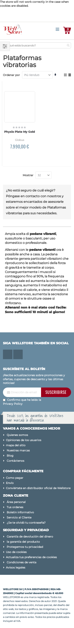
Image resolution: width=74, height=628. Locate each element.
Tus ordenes (15, 507)
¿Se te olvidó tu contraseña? (26, 522)
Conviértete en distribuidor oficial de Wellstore (38, 488)
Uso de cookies (16, 552)
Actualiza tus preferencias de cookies (31, 557)
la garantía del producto (23, 541)
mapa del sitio (15, 445)
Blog (10, 455)
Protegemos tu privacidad (25, 547)
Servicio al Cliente (19, 517)
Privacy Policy (12, 404)
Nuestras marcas (18, 450)
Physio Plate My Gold (19, 132)
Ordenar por (11, 75)
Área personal (16, 502)
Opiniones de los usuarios (23, 440)
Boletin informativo (20, 512)
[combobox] (38, 45)
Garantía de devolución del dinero (30, 536)
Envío (10, 483)
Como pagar (14, 478)
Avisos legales (15, 567)
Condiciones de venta (21, 562)
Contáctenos (15, 461)
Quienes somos (17, 435)
